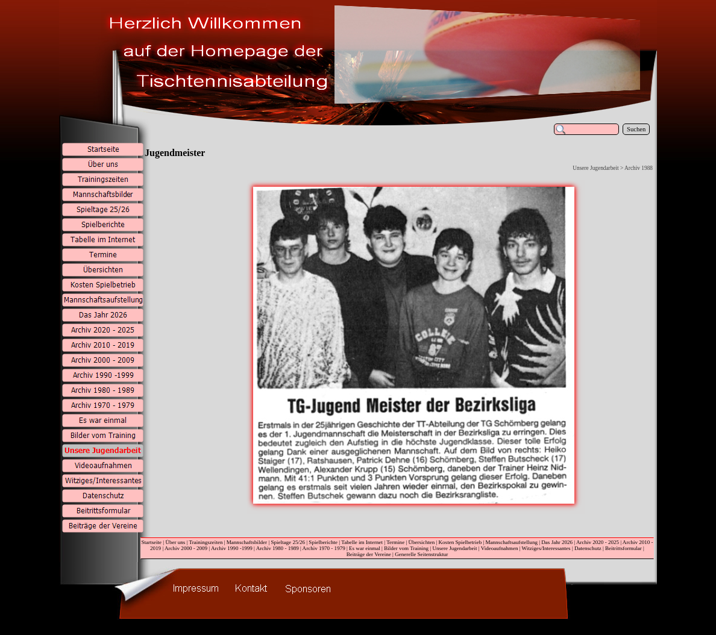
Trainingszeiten (205, 542)
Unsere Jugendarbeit (454, 548)
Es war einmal (364, 548)
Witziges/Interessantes (546, 548)
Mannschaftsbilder (247, 542)
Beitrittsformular (623, 548)
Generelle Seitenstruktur (421, 554)
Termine (395, 542)
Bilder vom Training (406, 548)
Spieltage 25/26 (288, 542)
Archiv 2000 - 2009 (186, 548)
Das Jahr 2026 (557, 542)
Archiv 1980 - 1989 (277, 548)
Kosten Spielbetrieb (460, 542)
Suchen (636, 129)
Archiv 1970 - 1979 (324, 548)
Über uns (175, 542)
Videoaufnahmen (499, 548)
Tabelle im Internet (362, 542)
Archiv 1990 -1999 (232, 548)
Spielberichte (323, 542)
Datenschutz (587, 548)
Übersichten (422, 542)
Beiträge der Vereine (369, 554)
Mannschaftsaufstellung (512, 542)
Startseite (151, 542)
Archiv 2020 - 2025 (597, 542)
